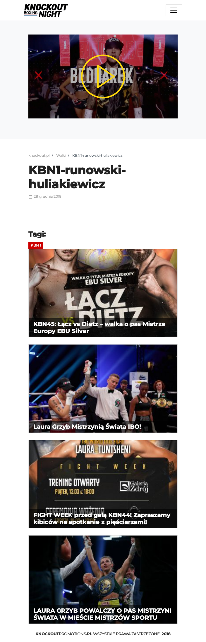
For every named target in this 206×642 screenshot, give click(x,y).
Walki (61, 155)
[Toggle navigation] (174, 10)
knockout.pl (38, 155)
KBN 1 (36, 245)
